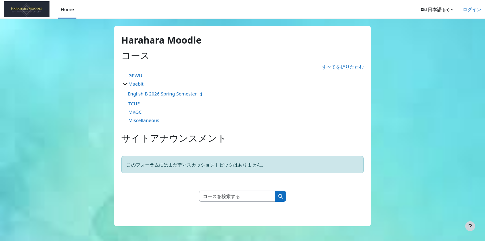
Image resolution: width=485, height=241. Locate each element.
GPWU (135, 75)
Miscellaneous (143, 120)
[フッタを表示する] (470, 226)
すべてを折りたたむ (343, 67)
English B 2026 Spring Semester (162, 94)
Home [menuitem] (67, 9)
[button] (437, 9)
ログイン (472, 9)
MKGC (135, 112)
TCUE (134, 103)
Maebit (136, 84)
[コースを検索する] (237, 196)
